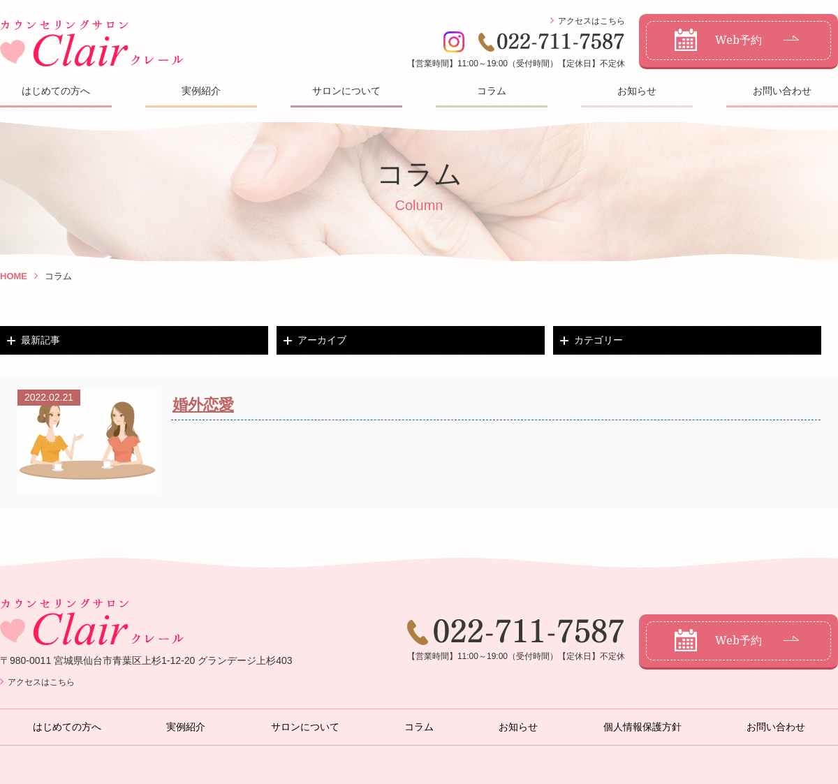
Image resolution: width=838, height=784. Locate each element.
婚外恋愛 (203, 404)
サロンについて (346, 90)
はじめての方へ (56, 90)
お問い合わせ (782, 90)
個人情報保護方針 (642, 726)
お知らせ (636, 90)
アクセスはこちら (591, 21)
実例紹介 (201, 90)
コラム (491, 90)
